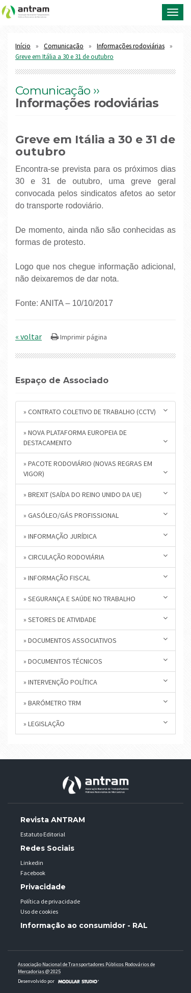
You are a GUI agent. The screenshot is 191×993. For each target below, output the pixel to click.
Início (23, 46)
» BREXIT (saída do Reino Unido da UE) (95, 494)
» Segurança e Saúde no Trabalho (95, 598)
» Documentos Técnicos (95, 661)
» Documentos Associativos (95, 640)
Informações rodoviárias (131, 46)
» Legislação (95, 723)
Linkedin (31, 862)
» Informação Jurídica (95, 536)
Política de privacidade (50, 901)
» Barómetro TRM (95, 702)
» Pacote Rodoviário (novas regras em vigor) (95, 468)
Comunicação (64, 46)
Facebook (32, 873)
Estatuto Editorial (42, 834)
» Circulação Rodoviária (95, 557)
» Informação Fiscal (95, 577)
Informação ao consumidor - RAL (84, 925)
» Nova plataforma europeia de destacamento (95, 437)
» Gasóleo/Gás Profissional (95, 515)
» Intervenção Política (95, 682)
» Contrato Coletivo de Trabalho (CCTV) (95, 411)
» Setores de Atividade (95, 619)
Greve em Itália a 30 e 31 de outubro (64, 56)
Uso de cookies (39, 911)
